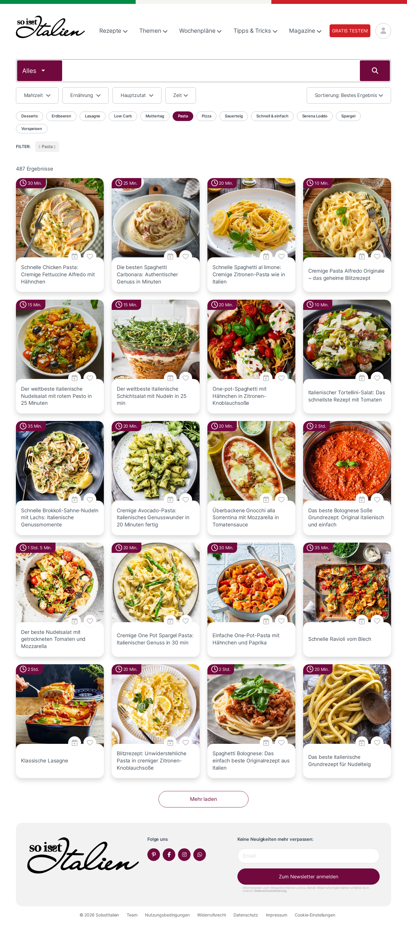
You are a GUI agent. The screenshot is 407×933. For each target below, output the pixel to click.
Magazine (305, 30)
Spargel (348, 116)
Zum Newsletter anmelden (308, 877)
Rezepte (113, 30)
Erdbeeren (61, 116)
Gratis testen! (350, 31)
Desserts (29, 116)
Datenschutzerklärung (270, 890)
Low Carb (122, 116)
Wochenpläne (200, 30)
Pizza (206, 116)
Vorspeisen (31, 128)
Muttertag (155, 116)
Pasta (183, 116)
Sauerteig (234, 116)
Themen (153, 30)
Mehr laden (203, 799)
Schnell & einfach (272, 116)
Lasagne (92, 116)
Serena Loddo (315, 116)
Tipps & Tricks (256, 30)
